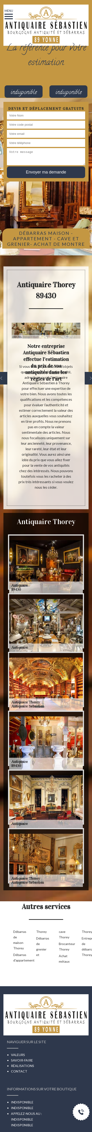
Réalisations (22, 1066)
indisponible (22, 1125)
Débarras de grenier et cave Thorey (51, 943)
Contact (19, 1071)
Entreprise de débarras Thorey (86, 946)
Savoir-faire (22, 1060)
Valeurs (18, 1055)
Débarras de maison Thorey (17, 940)
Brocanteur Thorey (63, 946)
